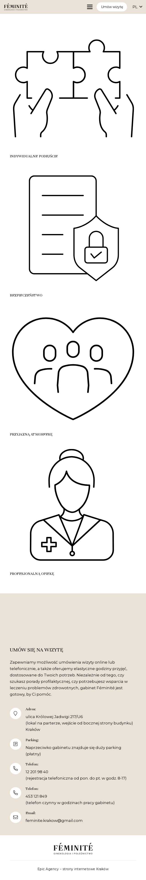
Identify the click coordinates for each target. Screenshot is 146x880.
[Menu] (90, 7)
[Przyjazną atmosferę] (73, 306)
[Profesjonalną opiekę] (73, 446)
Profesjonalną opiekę (32, 573)
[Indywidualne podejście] (73, 28)
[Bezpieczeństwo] (73, 167)
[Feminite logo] (16, 6)
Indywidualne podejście (34, 156)
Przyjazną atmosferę (31, 434)
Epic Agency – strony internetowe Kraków (73, 869)
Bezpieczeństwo (26, 295)
